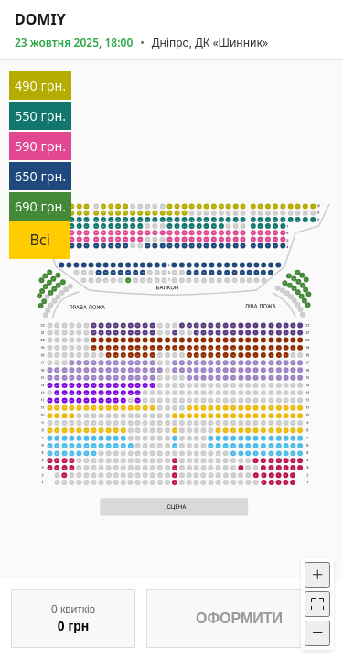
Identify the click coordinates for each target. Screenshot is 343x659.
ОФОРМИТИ (239, 618)
